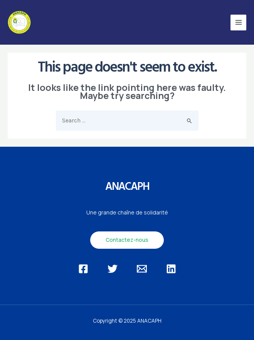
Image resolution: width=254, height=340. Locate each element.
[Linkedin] (171, 269)
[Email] (142, 269)
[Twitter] (113, 269)
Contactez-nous (127, 239)
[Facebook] (83, 269)
